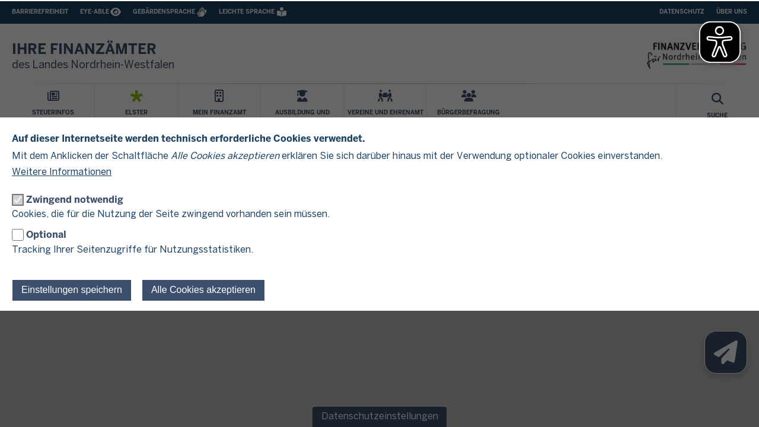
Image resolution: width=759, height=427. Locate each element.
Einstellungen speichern (71, 290)
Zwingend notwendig (74, 199)
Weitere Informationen (61, 172)
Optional (46, 234)
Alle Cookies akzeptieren (203, 290)
